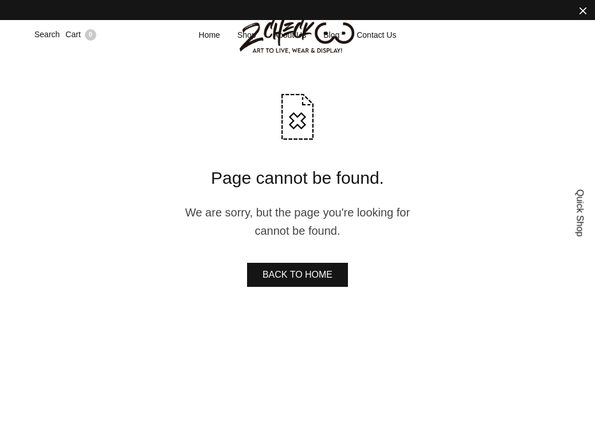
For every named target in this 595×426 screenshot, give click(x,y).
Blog (331, 35)
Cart (80, 35)
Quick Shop (580, 213)
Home (209, 35)
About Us (290, 35)
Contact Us (376, 35)
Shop (246, 35)
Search (47, 34)
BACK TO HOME (297, 274)
